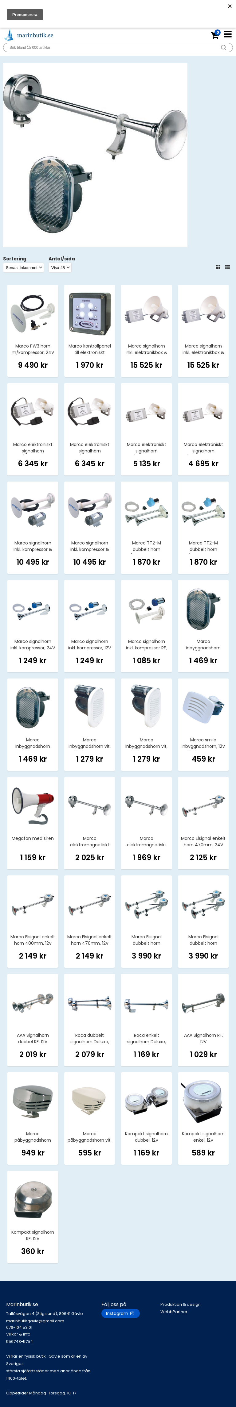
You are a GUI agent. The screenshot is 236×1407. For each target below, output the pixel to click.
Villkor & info (18, 1334)
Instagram (120, 1313)
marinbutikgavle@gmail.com (53, 1324)
